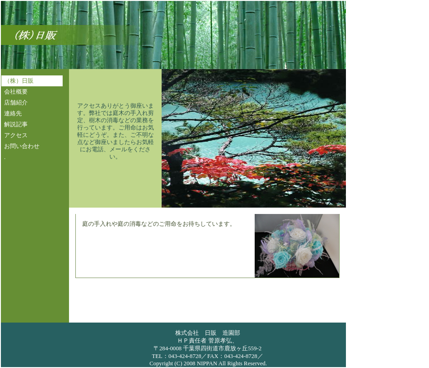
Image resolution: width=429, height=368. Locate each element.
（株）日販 (19, 81)
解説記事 (16, 124)
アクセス (16, 135)
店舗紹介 (16, 102)
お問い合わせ (21, 146)
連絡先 (13, 113)
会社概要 (16, 92)
